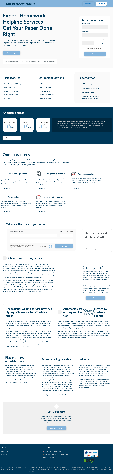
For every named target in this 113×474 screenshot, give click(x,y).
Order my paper (12, 53)
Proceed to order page (95, 298)
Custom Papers (26, 282)
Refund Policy (5, 451)
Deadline (84, 39)
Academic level (86, 31)
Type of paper (86, 23)
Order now (101, 3)
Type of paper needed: (16, 231)
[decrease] (98, 43)
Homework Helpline (8, 266)
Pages (97, 39)
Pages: (61, 231)
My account (88, 3)
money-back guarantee (55, 392)
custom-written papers (103, 325)
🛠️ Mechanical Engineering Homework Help (55, 454)
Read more (7, 188)
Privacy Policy (5, 454)
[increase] (107, 43)
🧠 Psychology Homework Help (52, 451)
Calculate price (11, 138)
